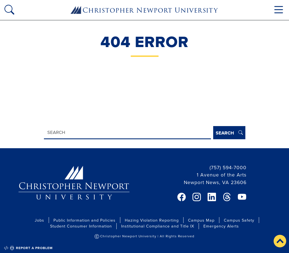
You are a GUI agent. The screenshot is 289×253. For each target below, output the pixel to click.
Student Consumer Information (81, 226)
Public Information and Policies (84, 220)
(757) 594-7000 (228, 167)
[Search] (127, 132)
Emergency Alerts (221, 226)
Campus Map (201, 220)
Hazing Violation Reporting (152, 220)
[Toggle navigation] (278, 9)
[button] (280, 241)
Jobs (39, 220)
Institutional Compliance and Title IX (157, 226)
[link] (181, 197)
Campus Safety (239, 220)
